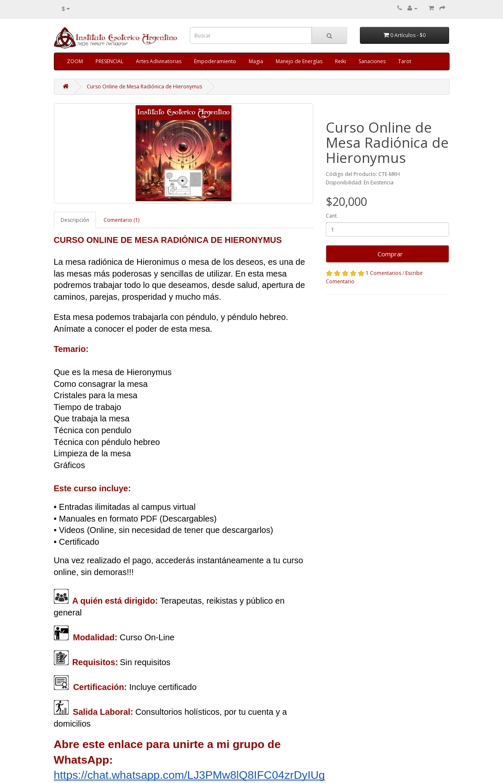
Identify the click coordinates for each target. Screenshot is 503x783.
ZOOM (75, 61)
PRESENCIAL (109, 61)
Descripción (75, 220)
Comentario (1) (121, 220)
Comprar (388, 254)
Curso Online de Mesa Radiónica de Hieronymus (144, 86)
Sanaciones (372, 61)
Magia (256, 61)
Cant (331, 215)
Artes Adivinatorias (158, 61)
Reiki (340, 61)
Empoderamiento (215, 61)
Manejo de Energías (299, 61)
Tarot (404, 61)
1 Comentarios (383, 273)
